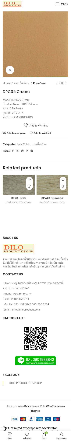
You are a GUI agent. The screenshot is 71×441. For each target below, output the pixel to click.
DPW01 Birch (18, 198)
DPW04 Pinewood (52, 198)
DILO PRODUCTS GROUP (25, 383)
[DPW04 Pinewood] (52, 185)
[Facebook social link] (12, 151)
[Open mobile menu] (62, 4)
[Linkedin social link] (27, 151)
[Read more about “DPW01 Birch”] (29, 186)
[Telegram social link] (31, 151)
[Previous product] (57, 83)
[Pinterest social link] (22, 151)
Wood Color (25, 202)
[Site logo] (12, 3)
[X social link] (17, 151)
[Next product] (66, 83)
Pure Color (39, 83)
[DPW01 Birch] (19, 185)
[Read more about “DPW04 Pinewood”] (63, 186)
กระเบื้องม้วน (21, 83)
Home (6, 83)
